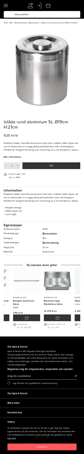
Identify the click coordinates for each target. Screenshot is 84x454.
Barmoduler (50, 233)
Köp (51, 165)
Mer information (12, 157)
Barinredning (51, 242)
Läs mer (11, 438)
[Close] (42, 447)
